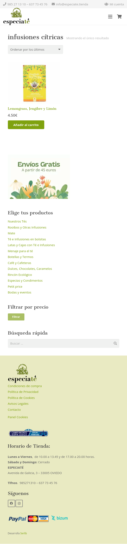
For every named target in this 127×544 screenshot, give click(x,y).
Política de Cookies (21, 398)
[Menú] (110, 16)
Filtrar (16, 317)
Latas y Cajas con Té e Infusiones (31, 245)
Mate (11, 233)
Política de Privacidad (23, 392)
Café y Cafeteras (19, 263)
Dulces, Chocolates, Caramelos (30, 269)
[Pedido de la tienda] (36, 49)
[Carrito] (119, 16)
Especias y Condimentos (25, 281)
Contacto (14, 410)
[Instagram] (19, 503)
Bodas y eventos (19, 292)
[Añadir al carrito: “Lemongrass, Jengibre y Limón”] (26, 125)
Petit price (15, 286)
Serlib (23, 533)
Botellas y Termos (21, 257)
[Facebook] (11, 503)
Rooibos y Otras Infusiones (27, 227)
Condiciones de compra (25, 386)
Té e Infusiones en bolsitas (27, 239)
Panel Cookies (18, 417)
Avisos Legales (18, 404)
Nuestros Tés (17, 221)
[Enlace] (16, 16)
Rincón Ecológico (20, 275)
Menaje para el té (20, 251)
